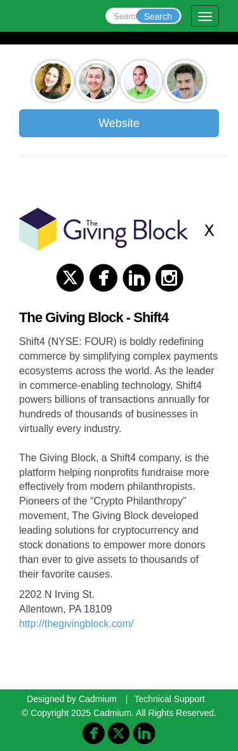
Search (158, 16)
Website (119, 123)
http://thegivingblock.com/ (76, 623)
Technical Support (169, 699)
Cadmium (98, 699)
